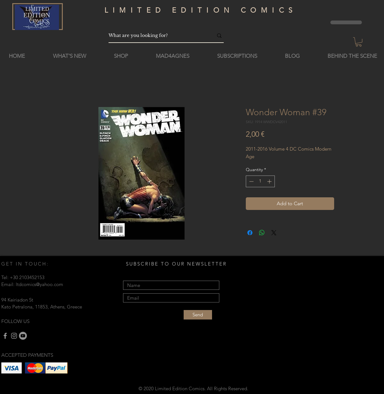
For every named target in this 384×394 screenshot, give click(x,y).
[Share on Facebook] (250, 232)
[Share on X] (274, 232)
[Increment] (270, 181)
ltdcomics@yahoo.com (39, 284)
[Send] (198, 314)
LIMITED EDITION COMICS (200, 10)
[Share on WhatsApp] (262, 232)
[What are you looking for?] (156, 35)
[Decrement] (251, 181)
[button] (358, 41)
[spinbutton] (260, 181)
